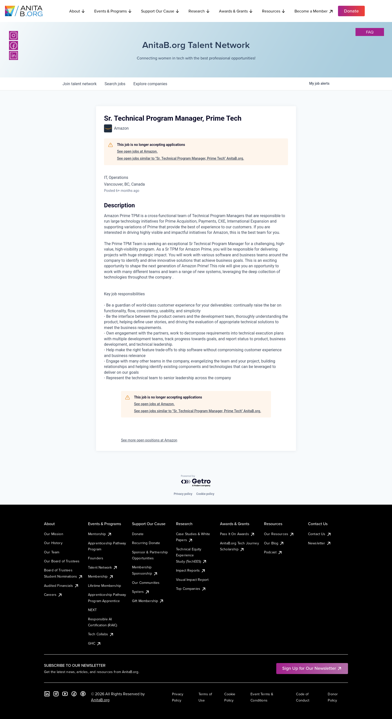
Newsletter (319, 543)
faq (370, 32)
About (77, 11)
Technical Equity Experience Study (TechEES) (191, 555)
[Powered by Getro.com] (196, 481)
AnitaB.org (100, 700)
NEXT (92, 609)
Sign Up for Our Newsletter (312, 668)
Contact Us (320, 533)
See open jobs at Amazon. (137, 151)
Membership (101, 576)
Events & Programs (113, 11)
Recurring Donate (146, 542)
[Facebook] (13, 45)
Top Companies (191, 588)
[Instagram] (13, 35)
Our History (53, 542)
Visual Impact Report (192, 579)
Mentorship (100, 533)
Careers (53, 594)
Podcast (273, 552)
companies (150, 83)
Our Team (51, 552)
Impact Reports (191, 570)
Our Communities (146, 582)
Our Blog (274, 543)
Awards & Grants (236, 11)
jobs (114, 83)
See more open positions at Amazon (149, 440)
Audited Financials (61, 585)
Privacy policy (183, 494)
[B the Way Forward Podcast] (83, 694)
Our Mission (53, 533)
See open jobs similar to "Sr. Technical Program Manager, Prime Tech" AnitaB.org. (180, 158)
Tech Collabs (101, 634)
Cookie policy (205, 494)
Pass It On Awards (237, 533)
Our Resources (279, 533)
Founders (95, 558)
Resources (274, 11)
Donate (138, 533)
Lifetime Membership (104, 585)
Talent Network (103, 567)
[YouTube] (65, 694)
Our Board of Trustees (62, 561)
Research (199, 11)
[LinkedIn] (13, 55)
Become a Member (314, 11)
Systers (141, 591)
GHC (94, 643)
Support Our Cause (160, 11)
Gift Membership (148, 600)
